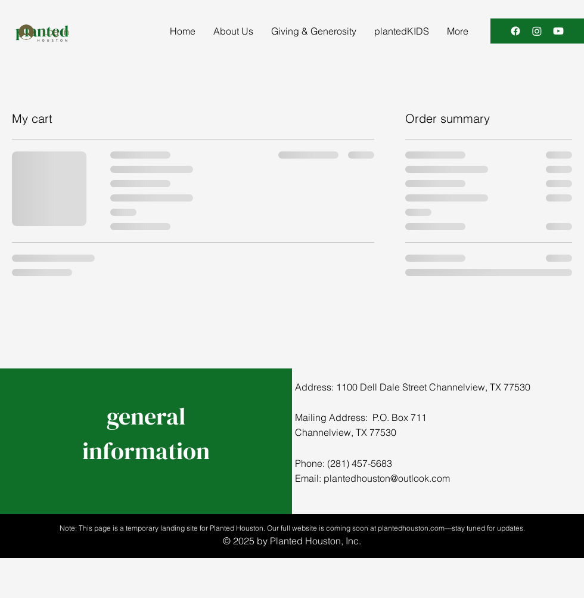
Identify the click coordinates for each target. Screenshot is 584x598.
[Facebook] (515, 31)
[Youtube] (558, 31)
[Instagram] (537, 31)
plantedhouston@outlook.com (387, 478)
